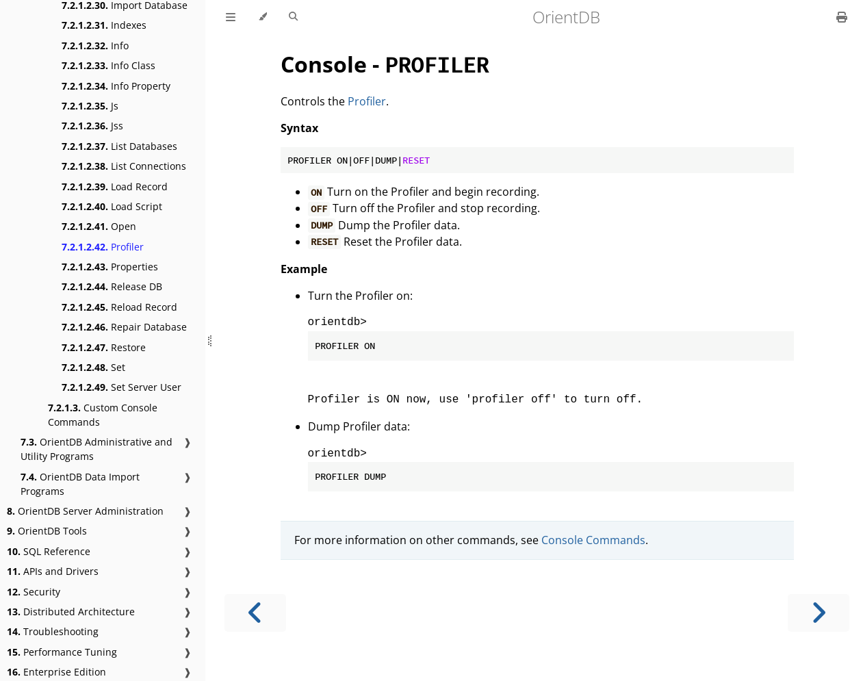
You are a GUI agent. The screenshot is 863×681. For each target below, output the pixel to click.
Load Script (112, 206)
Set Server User (121, 387)
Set (93, 367)
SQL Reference (48, 551)
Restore (104, 347)
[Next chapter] (818, 613)
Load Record (115, 186)
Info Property (116, 85)
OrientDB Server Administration (85, 510)
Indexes (104, 24)
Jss (92, 125)
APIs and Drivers (53, 571)
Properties (110, 266)
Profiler (103, 246)
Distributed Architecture (71, 611)
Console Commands (593, 540)
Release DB (112, 286)
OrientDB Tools (47, 530)
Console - (385, 64)
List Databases (119, 146)
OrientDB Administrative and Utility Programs (96, 449)
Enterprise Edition (56, 671)
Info (95, 45)
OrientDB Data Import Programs (80, 484)
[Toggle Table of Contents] (230, 17)
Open (99, 226)
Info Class (108, 65)
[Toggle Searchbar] (293, 17)
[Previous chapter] (255, 613)
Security (33, 591)
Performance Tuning (62, 651)
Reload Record (119, 306)
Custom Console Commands (102, 414)
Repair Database (124, 326)
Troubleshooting (53, 631)
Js (90, 105)
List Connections (124, 165)
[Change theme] (262, 17)
